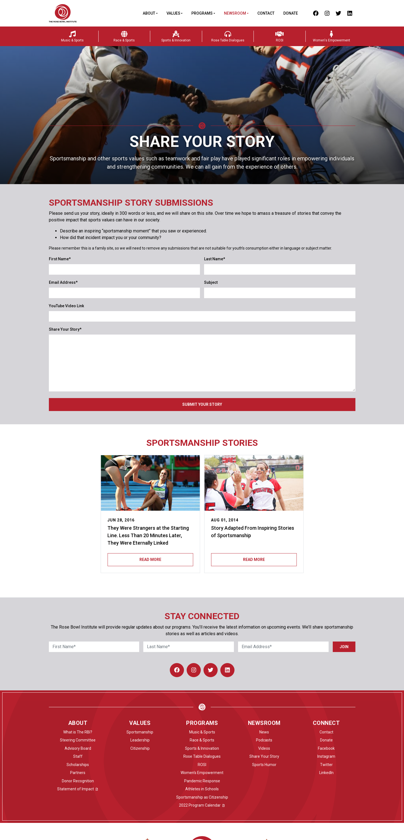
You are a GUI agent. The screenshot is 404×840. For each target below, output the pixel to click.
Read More (150, 559)
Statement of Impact (78, 789)
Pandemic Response (202, 781)
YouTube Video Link (66, 306)
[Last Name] (188, 647)
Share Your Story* (65, 329)
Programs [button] (202, 13)
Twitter (326, 764)
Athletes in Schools (202, 789)
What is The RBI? (77, 732)
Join (344, 647)
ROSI (202, 764)
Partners (77, 772)
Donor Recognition (78, 781)
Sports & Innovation (202, 748)
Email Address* (63, 282)
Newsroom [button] (235, 13)
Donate (290, 13)
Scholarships (78, 764)
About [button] (149, 13)
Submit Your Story (202, 404)
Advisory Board (78, 748)
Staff (78, 756)
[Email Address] (283, 647)
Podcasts (264, 740)
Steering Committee (78, 740)
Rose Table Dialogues (202, 756)
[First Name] (94, 647)
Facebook (326, 748)
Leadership (140, 740)
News (264, 732)
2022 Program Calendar (202, 805)
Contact (265, 13)
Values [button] (173, 13)
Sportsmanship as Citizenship (202, 797)
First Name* (60, 259)
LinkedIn (326, 772)
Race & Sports (202, 740)
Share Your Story (264, 756)
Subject (211, 282)
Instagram (326, 756)
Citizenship (140, 748)
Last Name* (214, 259)
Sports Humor (264, 764)
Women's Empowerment (202, 772)
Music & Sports (202, 732)
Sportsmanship (139, 732)
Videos (264, 748)
